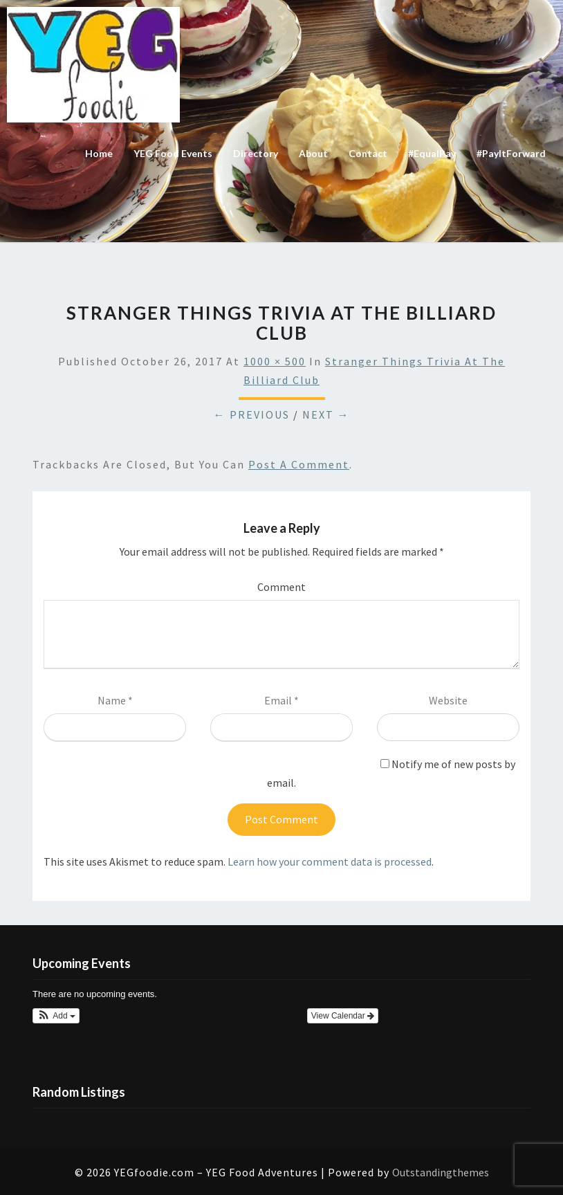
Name (115, 700)
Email (281, 700)
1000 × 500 (274, 361)
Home (99, 153)
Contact (368, 153)
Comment (281, 587)
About (313, 153)
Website (448, 700)
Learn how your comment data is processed (330, 861)
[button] (56, 1016)
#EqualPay (432, 153)
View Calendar (342, 1016)
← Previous (252, 414)
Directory (255, 153)
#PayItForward (511, 153)
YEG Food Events (172, 153)
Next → (326, 414)
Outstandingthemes (440, 1172)
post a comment (298, 464)
